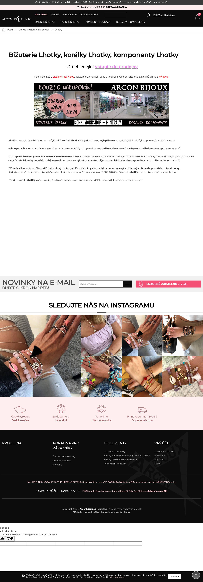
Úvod (10, 29)
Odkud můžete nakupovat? (34, 29)
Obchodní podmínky (114, 451)
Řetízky (83, 482)
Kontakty (55, 14)
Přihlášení (159, 455)
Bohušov (132, 491)
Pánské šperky (70, 22)
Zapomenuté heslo (164, 451)
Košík (157, 463)
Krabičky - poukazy (98, 22)
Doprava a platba (89, 14)
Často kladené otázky (64, 456)
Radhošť (123, 491)
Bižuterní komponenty (142, 482)
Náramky (171, 482)
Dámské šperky (44, 22)
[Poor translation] (10, 538)
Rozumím (175, 576)
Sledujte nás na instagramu (101, 305)
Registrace (169, 15)
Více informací (117, 577)
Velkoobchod (70, 14)
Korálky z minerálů (97, 482)
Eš (83, 491)
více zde (182, 284)
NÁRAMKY (160, 482)
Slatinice (142, 491)
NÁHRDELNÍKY (35, 482)
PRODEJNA (41, 14)
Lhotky (58, 29)
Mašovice (106, 491)
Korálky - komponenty (130, 22)
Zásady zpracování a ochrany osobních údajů (127, 455)
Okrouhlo (90, 491)
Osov (98, 491)
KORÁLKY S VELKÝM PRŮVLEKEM (61, 482)
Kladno (115, 491)
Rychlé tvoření (123, 482)
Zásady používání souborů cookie (121, 459)
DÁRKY (111, 482)
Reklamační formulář (115, 463)
